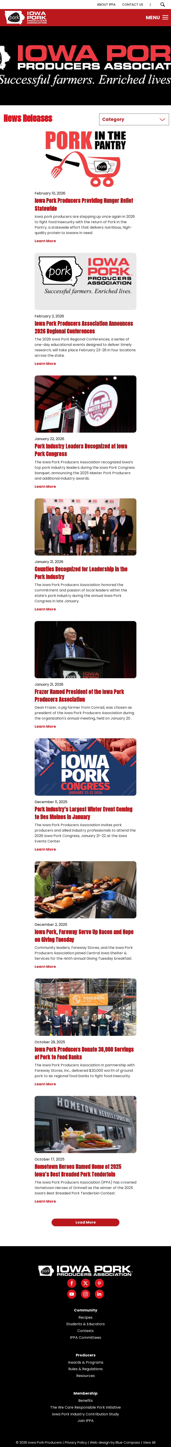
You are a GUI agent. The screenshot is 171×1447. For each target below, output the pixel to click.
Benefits (85, 1400)
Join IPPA (86, 1420)
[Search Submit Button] (162, 4)
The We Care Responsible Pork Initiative (85, 1407)
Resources (85, 1375)
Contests (85, 1330)
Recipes (85, 1317)
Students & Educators (85, 1324)
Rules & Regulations (85, 1369)
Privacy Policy (76, 1442)
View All (149, 1442)
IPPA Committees (85, 1337)
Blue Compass (128, 1442)
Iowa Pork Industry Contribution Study (85, 1414)
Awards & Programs (85, 1362)
